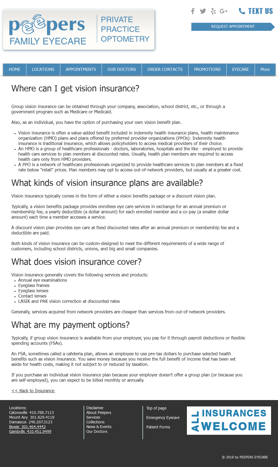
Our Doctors (96, 432)
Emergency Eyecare (162, 418)
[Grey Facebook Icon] (193, 11)
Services (93, 417)
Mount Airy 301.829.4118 (31, 417)
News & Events (98, 427)
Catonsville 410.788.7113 (31, 413)
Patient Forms (158, 427)
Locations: (18, 408)
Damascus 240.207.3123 (30, 422)
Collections (95, 422)
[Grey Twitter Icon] (203, 11)
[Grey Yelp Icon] (213, 11)
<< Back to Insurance (33, 391)
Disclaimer (95, 408)
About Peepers (98, 413)
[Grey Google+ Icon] (223, 11)
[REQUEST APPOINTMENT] (233, 27)
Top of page (156, 408)
